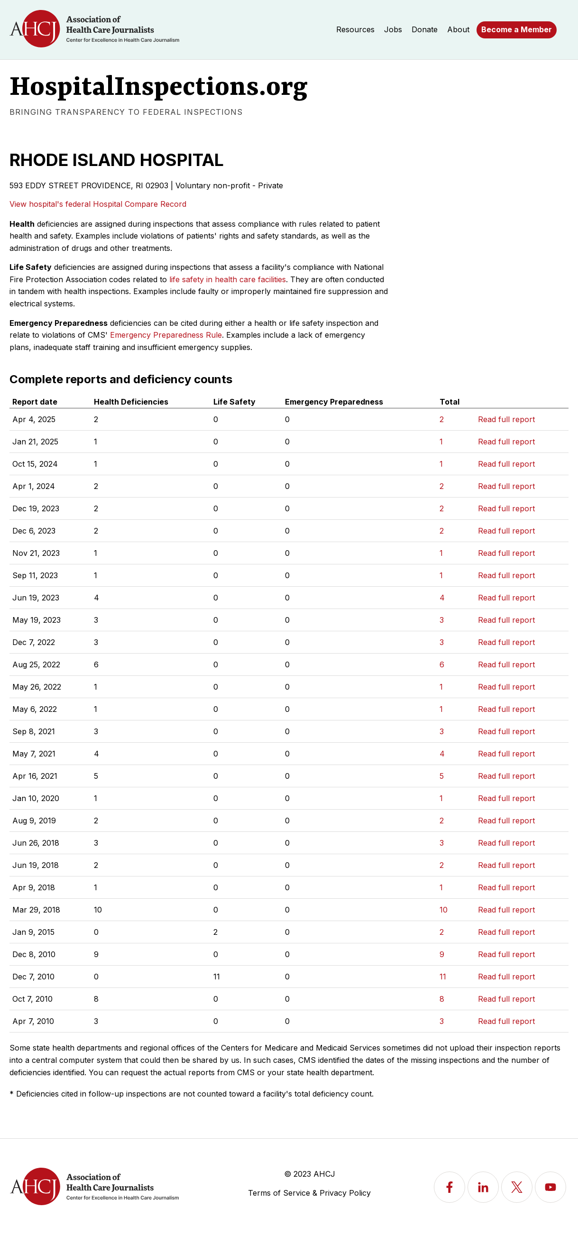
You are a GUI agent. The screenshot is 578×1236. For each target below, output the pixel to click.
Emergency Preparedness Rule (166, 335)
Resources (355, 29)
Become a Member (516, 29)
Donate (425, 29)
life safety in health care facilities (227, 279)
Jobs (393, 29)
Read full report (506, 419)
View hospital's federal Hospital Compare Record (97, 204)
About (458, 29)
